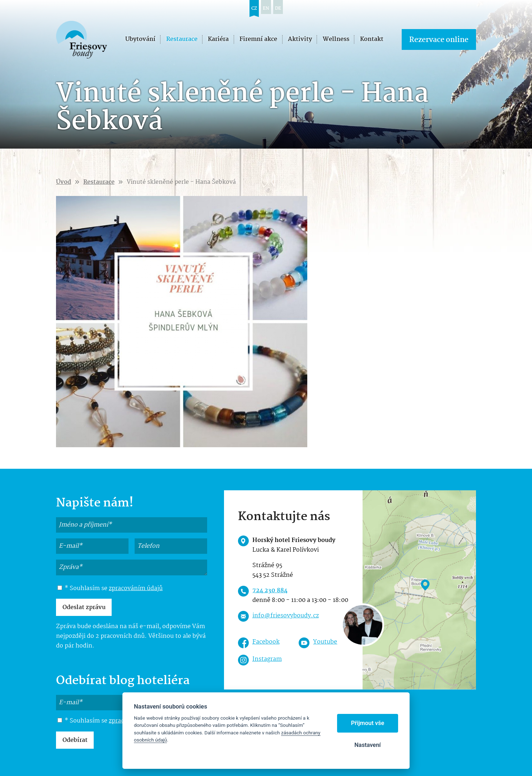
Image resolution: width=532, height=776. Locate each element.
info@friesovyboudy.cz (285, 616)
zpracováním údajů (136, 588)
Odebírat (75, 740)
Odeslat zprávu (84, 607)
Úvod (63, 182)
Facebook (266, 642)
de (278, 8)
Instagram (267, 659)
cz (254, 8)
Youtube (325, 642)
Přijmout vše (367, 723)
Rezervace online (438, 40)
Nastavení (367, 745)
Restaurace (99, 182)
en (266, 8)
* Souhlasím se (110, 588)
